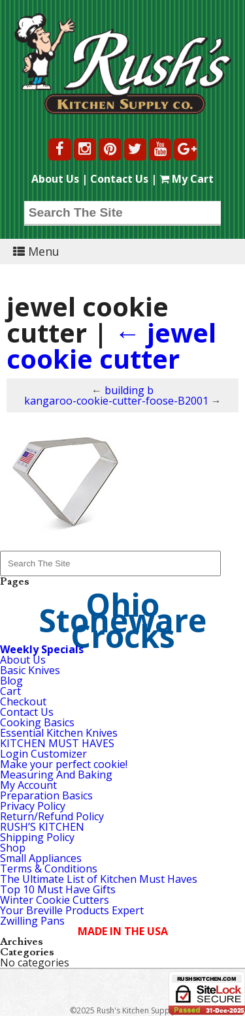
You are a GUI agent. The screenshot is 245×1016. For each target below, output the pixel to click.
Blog (11, 680)
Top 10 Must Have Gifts (58, 889)
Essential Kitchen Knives (59, 733)
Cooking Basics (37, 722)
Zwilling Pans (32, 921)
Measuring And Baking (56, 774)
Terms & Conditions (48, 868)
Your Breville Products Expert (72, 910)
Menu (36, 251)
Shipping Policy (37, 837)
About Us (55, 179)
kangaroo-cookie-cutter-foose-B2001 (116, 400)
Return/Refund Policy (52, 816)
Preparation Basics (46, 795)
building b (129, 390)
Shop (12, 847)
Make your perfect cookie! (63, 764)
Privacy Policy (32, 806)
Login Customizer (43, 754)
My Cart (186, 179)
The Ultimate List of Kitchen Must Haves (98, 879)
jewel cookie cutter (111, 346)
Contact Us (119, 179)
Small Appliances (41, 858)
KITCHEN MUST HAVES (57, 743)
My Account (28, 785)
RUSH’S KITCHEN (42, 827)
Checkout (23, 701)
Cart (10, 691)
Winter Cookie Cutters (54, 900)
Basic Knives (30, 670)
